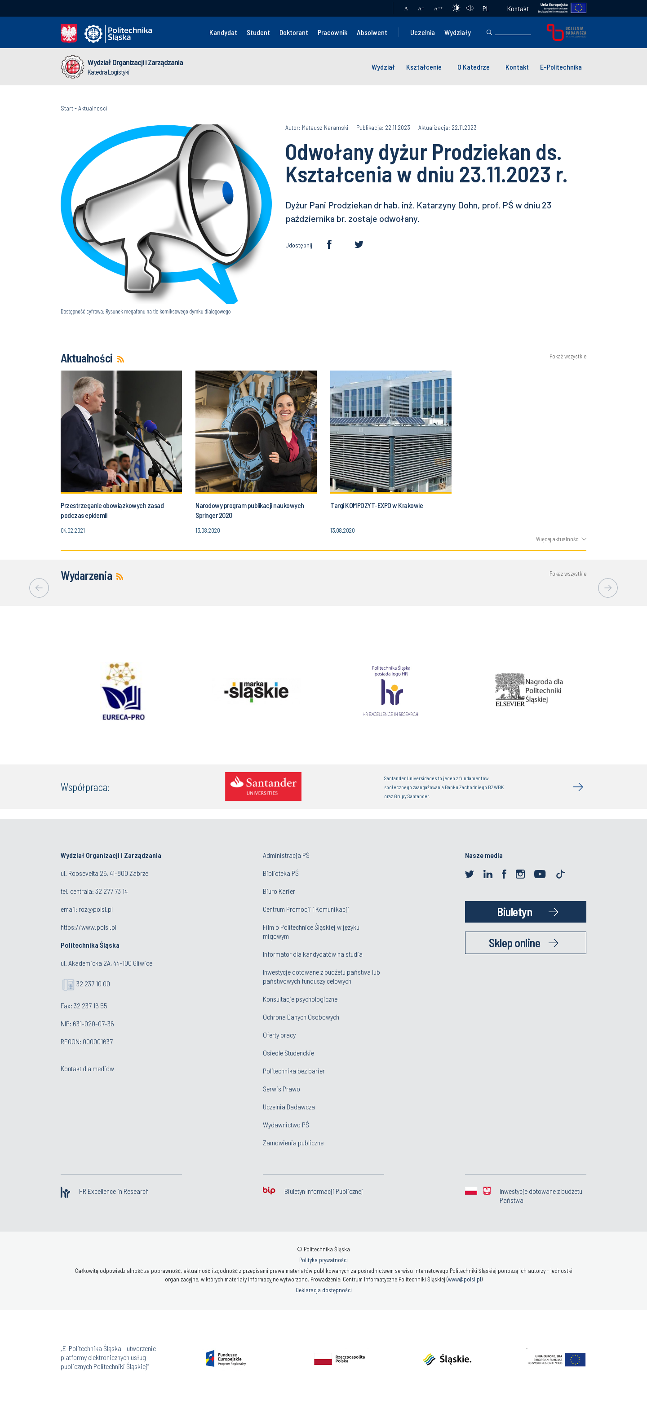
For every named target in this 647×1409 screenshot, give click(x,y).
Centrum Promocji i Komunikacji (306, 909)
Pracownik (332, 32)
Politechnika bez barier (294, 1070)
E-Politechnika (561, 66)
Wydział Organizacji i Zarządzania (135, 62)
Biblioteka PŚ (281, 873)
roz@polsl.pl (96, 909)
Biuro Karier (279, 891)
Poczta (377, 8)
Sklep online (514, 943)
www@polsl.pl (464, 1279)
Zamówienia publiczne (293, 1142)
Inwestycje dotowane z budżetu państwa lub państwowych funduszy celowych (321, 976)
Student (258, 32)
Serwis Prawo (281, 1088)
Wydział (383, 66)
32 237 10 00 (93, 983)
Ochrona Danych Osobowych (301, 1016)
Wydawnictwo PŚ (286, 1124)
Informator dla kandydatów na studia (313, 954)
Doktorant (293, 32)
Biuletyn (514, 912)
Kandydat (223, 32)
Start (67, 108)
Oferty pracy (279, 1034)
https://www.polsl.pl (88, 927)
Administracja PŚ (286, 855)
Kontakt (518, 8)
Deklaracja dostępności (324, 1290)
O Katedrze (473, 66)
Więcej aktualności (558, 539)
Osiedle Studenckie (288, 1052)
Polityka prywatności (323, 1259)
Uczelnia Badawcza (289, 1106)
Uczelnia (422, 32)
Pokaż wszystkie (568, 356)
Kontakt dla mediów (87, 1068)
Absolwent (372, 32)
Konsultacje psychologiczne (300, 998)
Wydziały (457, 32)
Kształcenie (424, 66)
